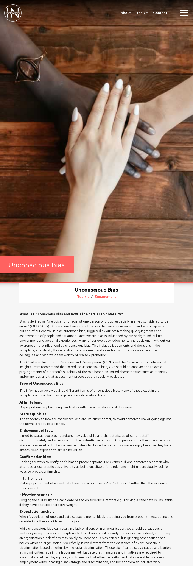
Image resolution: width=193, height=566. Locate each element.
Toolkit (142, 13)
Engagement (105, 296)
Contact (160, 13)
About (126, 13)
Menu (184, 10)
